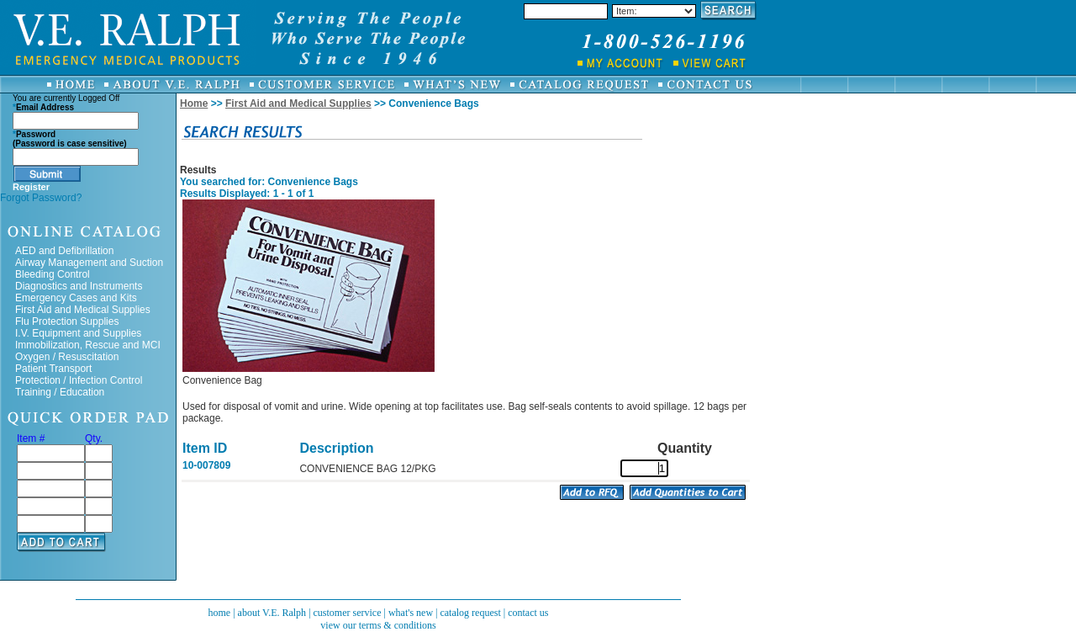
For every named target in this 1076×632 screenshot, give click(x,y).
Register (31, 187)
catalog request (470, 613)
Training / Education (59, 392)
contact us (528, 613)
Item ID (204, 448)
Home (194, 103)
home (219, 613)
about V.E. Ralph (272, 613)
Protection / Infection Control (78, 380)
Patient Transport (53, 368)
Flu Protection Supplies (67, 321)
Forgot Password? (41, 198)
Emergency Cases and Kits (76, 298)
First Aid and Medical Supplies (82, 310)
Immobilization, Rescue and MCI (88, 345)
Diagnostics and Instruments (78, 286)
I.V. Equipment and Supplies (78, 333)
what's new (410, 613)
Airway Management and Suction (89, 262)
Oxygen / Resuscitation (67, 357)
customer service (348, 613)
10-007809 (206, 465)
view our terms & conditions (377, 625)
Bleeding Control (52, 274)
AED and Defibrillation (64, 251)
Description (336, 448)
